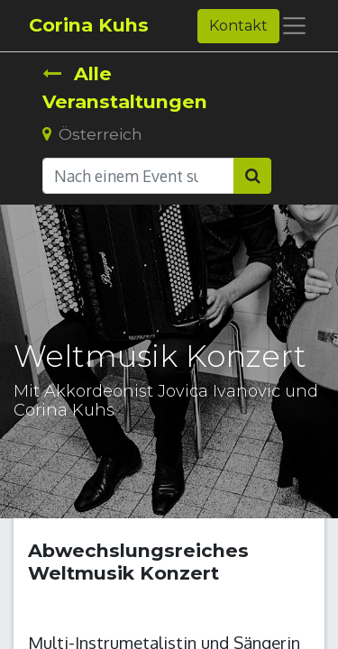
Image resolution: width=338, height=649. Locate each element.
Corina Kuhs (89, 25)
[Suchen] (252, 176)
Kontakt (238, 25)
